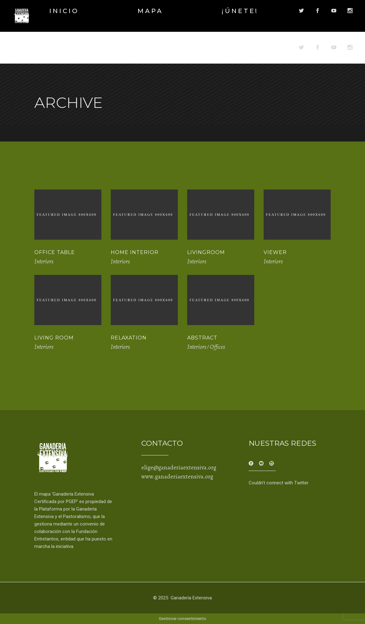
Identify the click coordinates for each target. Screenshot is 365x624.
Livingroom (206, 252)
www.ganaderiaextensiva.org (177, 477)
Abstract (202, 338)
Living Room (54, 338)
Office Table (54, 252)
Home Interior (134, 252)
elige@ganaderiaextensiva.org (178, 467)
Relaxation (129, 338)
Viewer (275, 252)
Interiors (43, 261)
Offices (217, 347)
